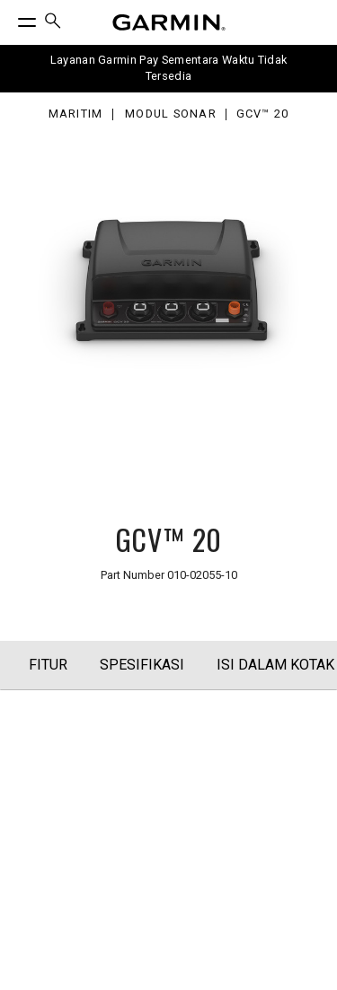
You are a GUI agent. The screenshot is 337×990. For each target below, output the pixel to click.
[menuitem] (53, 23)
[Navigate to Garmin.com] (169, 22)
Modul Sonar (171, 114)
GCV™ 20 (262, 114)
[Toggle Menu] (11, 18)
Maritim (76, 114)
